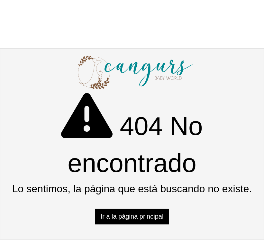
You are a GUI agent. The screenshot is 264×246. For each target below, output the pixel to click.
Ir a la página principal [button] (132, 216)
